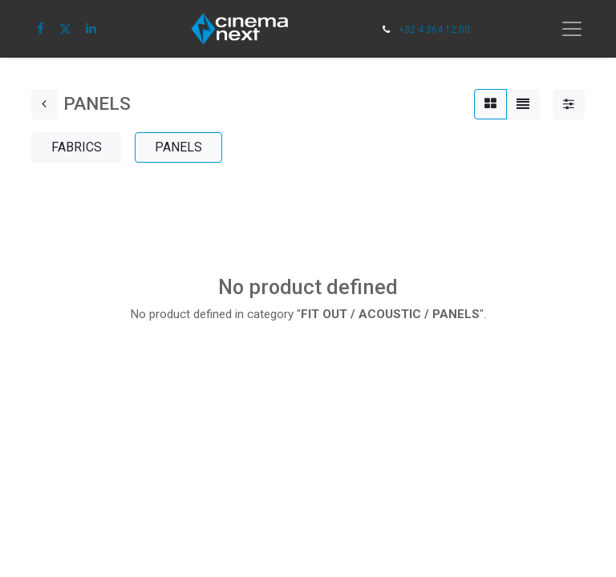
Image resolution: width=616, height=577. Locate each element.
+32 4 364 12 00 (434, 29)
